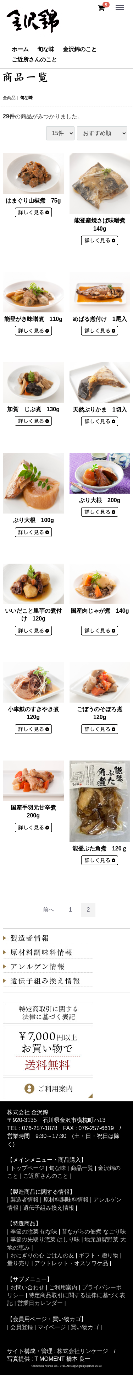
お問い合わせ (27, 1287)
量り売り (18, 1263)
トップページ (27, 1168)
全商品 (9, 97)
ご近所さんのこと (34, 60)
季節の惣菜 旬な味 (33, 1232)
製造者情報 (24, 1200)
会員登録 (21, 1327)
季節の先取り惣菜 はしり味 (45, 1239)
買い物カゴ (85, 1327)
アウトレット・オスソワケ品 (71, 1263)
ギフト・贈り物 (98, 1255)
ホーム (20, 49)
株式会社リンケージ (82, 1351)
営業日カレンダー (40, 1303)
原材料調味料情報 (66, 1200)
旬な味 (45, 49)
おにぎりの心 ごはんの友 (42, 1255)
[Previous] (48, 910)
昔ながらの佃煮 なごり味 (94, 1232)
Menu (120, 4)
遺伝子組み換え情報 (48, 1207)
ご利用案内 (63, 1287)
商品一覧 (82, 1168)
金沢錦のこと (80, 49)
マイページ (52, 1327)
